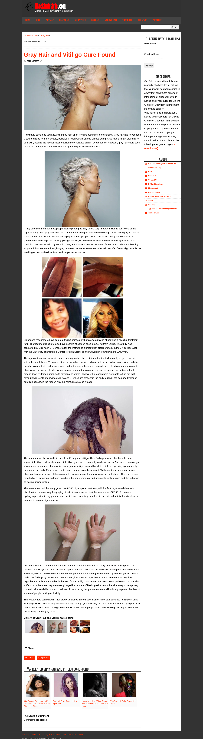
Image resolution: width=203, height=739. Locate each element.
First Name (150, 43)
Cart (150, 172)
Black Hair (64, 20)
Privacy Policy (154, 192)
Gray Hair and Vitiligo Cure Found (69, 54)
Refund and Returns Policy (159, 196)
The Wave (142, 20)
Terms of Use (153, 213)
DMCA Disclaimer (155, 184)
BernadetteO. (33, 61)
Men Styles (80, 20)
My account (153, 188)
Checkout (157, 20)
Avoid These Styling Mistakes (164, 208)
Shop (38, 20)
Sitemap (50, 20)
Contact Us (152, 180)
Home (27, 20)
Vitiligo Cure (43, 656)
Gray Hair (29, 656)
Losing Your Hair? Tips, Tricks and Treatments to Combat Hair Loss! (95, 702)
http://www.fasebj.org (62, 602)
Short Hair (127, 20)
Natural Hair (111, 20)
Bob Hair (95, 20)
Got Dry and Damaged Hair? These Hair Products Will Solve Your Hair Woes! (37, 702)
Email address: (152, 54)
